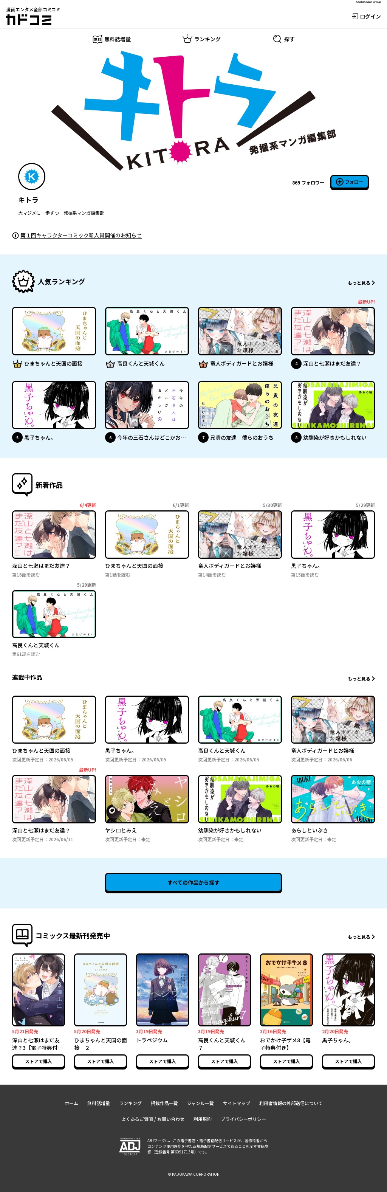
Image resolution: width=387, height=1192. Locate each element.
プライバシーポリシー (243, 1119)
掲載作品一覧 (164, 1103)
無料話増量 (98, 1103)
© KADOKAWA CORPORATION (194, 1174)
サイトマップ (236, 1103)
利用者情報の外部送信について (291, 1103)
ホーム (71, 1103)
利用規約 (203, 1119)
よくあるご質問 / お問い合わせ (152, 1119)
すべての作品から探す (193, 882)
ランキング (130, 1103)
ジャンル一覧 (200, 1103)
